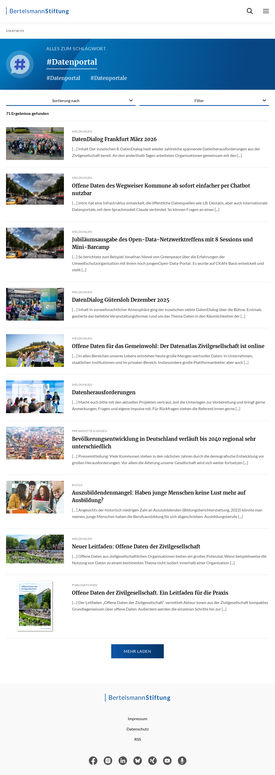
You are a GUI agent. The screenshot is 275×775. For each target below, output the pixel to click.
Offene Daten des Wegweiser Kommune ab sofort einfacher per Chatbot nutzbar (161, 189)
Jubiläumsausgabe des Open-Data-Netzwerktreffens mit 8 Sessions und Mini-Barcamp (162, 243)
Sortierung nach (66, 100)
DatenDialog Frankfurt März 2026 (114, 139)
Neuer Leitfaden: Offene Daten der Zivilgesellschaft (136, 546)
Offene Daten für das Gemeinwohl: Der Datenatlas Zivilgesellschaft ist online (168, 346)
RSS (137, 739)
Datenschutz (138, 728)
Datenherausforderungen (104, 392)
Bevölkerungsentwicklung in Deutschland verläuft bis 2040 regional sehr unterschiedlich (164, 443)
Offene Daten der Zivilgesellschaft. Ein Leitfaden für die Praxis (150, 593)
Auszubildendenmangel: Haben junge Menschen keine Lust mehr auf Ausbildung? (159, 496)
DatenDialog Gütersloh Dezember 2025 (120, 300)
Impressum (137, 718)
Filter (199, 100)
